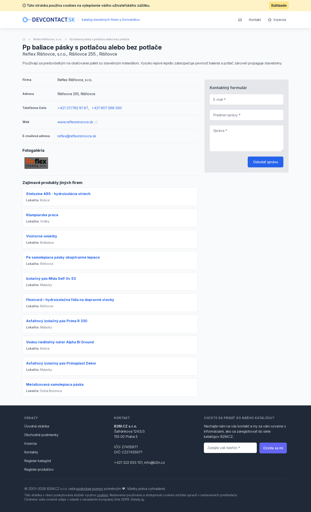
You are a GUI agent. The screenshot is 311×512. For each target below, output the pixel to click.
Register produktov (39, 469)
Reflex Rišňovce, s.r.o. (47, 39)
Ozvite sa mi (273, 448)
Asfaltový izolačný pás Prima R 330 (56, 321)
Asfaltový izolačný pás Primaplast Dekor (61, 363)
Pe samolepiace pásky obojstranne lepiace (63, 257)
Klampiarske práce (42, 215)
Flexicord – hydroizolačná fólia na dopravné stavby (70, 300)
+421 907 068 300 (107, 108)
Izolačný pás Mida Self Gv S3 (51, 278)
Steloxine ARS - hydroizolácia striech (58, 194)
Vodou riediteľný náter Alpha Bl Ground (60, 342)
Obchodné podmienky (41, 435)
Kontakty (31, 452)
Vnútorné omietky (41, 236)
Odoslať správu (265, 162)
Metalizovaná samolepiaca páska (55, 384)
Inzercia (277, 20)
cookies (102, 495)
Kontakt (255, 20)
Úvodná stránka (36, 426)
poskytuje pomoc (89, 488)
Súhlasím (279, 5)
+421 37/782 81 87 (72, 108)
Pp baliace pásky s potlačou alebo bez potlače (99, 39)
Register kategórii (37, 461)
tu (142, 499)
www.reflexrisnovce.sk (77, 122)
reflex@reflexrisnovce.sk (76, 136)
